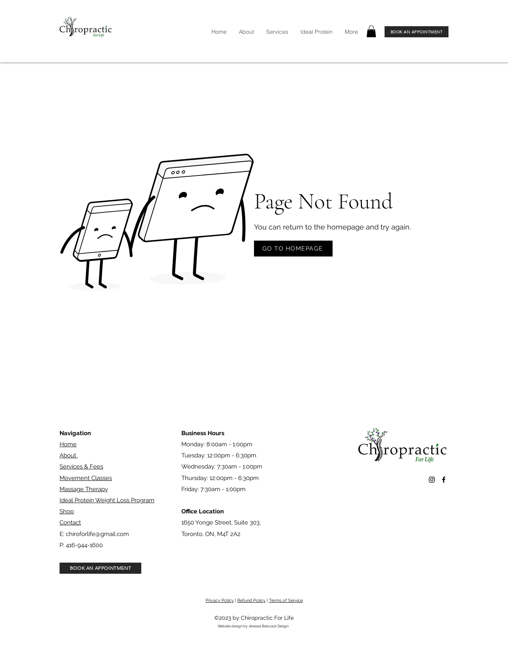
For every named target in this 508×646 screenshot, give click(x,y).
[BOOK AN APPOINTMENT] (416, 31)
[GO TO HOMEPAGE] (293, 248)
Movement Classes (86, 478)
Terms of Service (286, 600)
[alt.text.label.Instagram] (432, 480)
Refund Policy (251, 600)
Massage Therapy (84, 489)
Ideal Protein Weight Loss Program (107, 500)
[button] (371, 31)
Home (68, 444)
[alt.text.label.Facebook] (444, 480)
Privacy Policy (220, 600)
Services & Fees (81, 466)
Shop (67, 511)
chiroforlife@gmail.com (97, 534)
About (69, 455)
